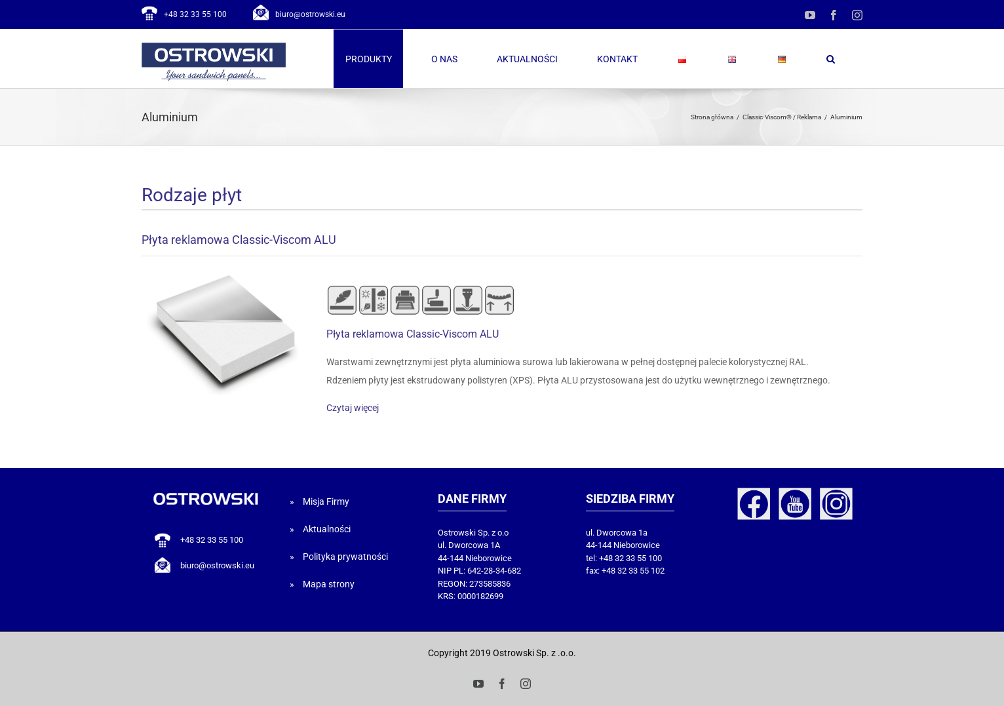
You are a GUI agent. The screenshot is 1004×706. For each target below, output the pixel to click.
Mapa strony (329, 584)
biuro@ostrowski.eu (310, 14)
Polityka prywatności (345, 556)
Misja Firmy (326, 501)
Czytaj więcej (352, 407)
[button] (830, 58)
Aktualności (327, 529)
